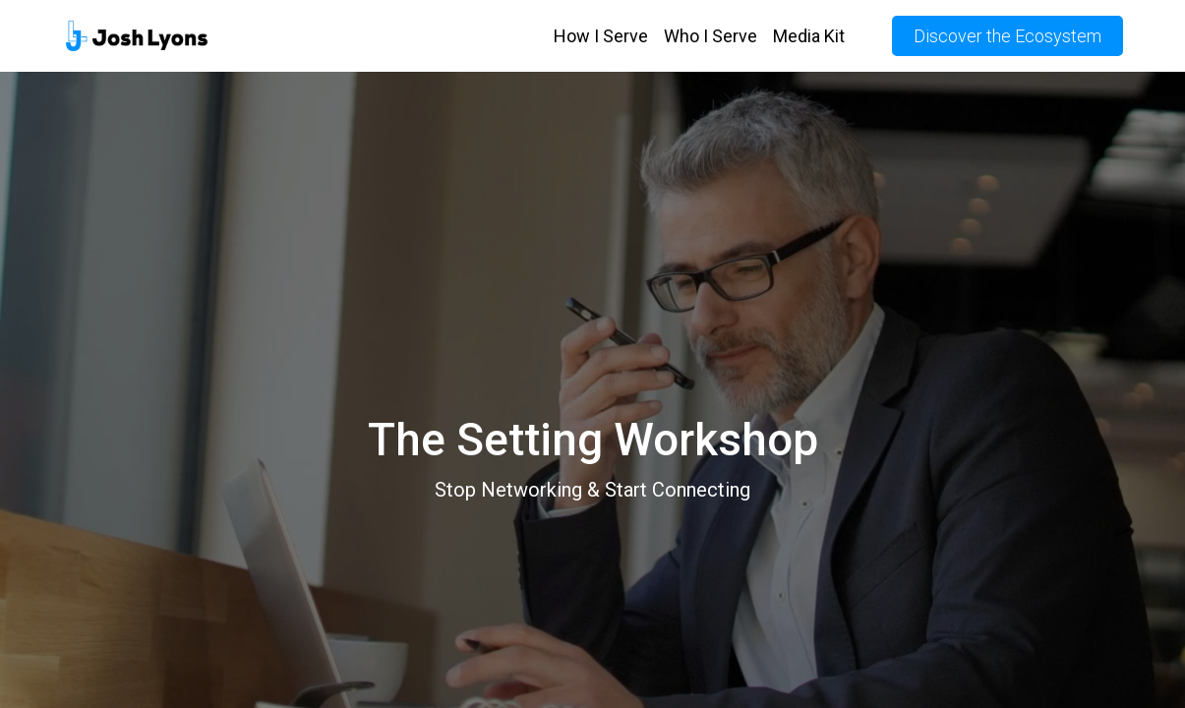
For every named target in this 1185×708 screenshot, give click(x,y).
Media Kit (809, 36)
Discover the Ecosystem (1007, 36)
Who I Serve (710, 36)
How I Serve (601, 36)
